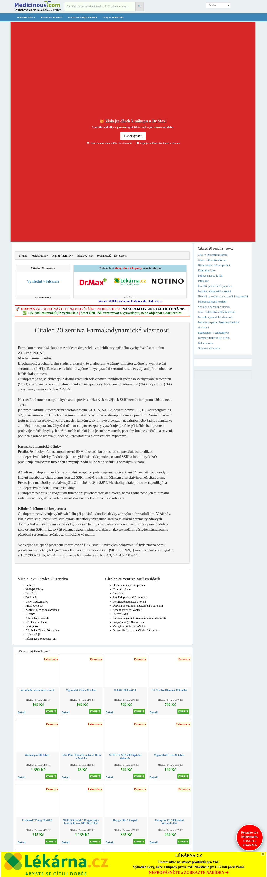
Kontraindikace (122, 589)
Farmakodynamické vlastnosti (215, 317)
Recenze (30, 613)
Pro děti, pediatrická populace (130, 597)
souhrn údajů (33, 634)
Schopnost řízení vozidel (127, 609)
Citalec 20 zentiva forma (212, 260)
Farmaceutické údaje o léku (214, 337)
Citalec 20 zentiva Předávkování (216, 311)
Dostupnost (120, 255)
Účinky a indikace (36, 622)
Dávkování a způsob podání (129, 585)
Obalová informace (209, 348)
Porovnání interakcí (51, 17)
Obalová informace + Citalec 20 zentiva (136, 630)
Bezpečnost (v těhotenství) (128, 622)
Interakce (31, 593)
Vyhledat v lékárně (43, 281)
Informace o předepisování (41, 638)
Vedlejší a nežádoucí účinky (129, 626)
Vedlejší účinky (39, 255)
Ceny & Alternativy (113, 17)
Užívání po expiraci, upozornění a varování (138, 605)
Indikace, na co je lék (210, 275)
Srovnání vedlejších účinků (82, 17)
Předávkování (121, 613)
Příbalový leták (85, 255)
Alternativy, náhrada (37, 617)
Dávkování (32, 597)
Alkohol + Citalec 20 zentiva (42, 630)
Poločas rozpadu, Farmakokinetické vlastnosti (139, 617)
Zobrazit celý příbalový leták (42, 609)
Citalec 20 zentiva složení (213, 254)
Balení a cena (206, 343)
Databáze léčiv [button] (26, 17)
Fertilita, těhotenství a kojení (129, 601)
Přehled (23, 255)
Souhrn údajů (104, 255)
